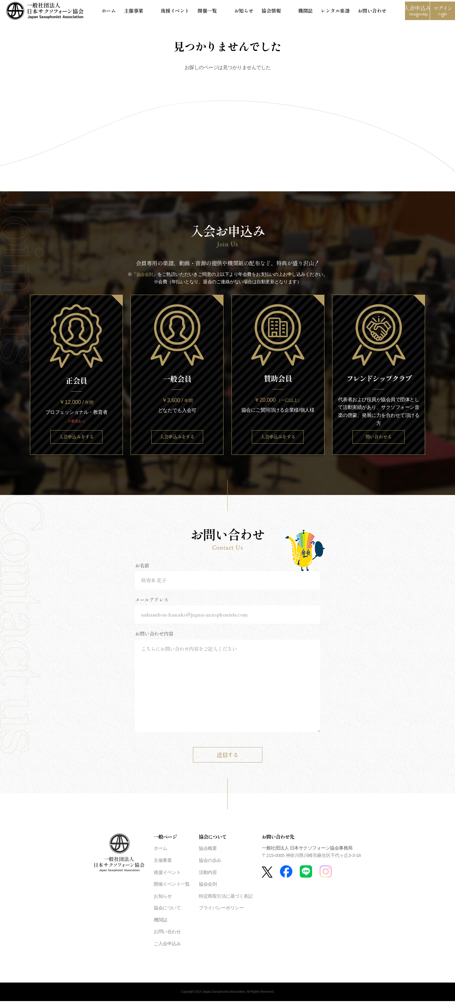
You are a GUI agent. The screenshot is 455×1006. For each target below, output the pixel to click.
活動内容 (208, 877)
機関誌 (270, 12)
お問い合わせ (329, 12)
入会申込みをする (76, 441)
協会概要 (208, 853)
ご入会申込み (167, 948)
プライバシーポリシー (221, 913)
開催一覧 (200, 12)
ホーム (121, 12)
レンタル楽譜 (296, 12)
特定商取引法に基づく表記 (226, 901)
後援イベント (171, 12)
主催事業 (143, 12)
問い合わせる (378, 441)
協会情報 (248, 12)
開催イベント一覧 (172, 889)
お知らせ (224, 12)
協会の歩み (210, 865)
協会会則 (145, 277)
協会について (167, 913)
